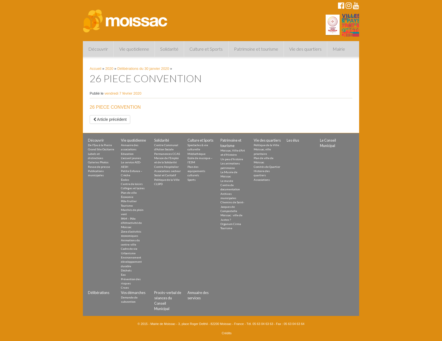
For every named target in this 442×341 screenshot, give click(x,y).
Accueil (95, 68)
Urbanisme (128, 253)
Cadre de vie (129, 248)
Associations (262, 179)
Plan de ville (129, 192)
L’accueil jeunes (131, 158)
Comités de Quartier (267, 166)
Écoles (125, 179)
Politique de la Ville (167, 179)
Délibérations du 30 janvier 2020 (143, 68)
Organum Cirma (230, 224)
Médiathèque (196, 153)
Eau (123, 274)
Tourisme (127, 205)
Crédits (227, 333)
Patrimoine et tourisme (256, 49)
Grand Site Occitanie (101, 149)
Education (127, 153)
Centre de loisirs (132, 184)
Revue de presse (99, 166)
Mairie (339, 49)
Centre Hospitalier (166, 166)
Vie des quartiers (305, 49)
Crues (125, 287)
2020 (109, 68)
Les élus (293, 140)
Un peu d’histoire (231, 159)
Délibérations (98, 292)
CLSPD (158, 184)
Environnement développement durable (131, 262)
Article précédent (110, 119)
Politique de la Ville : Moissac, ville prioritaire (267, 149)
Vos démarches (133, 292)
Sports (191, 179)
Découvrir (98, 49)
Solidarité (169, 49)
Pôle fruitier (129, 201)
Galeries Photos (98, 162)
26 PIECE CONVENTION (115, 107)
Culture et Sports (206, 49)
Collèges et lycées (133, 188)
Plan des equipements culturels (196, 171)
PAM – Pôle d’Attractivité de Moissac (131, 223)
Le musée (226, 180)
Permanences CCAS (167, 153)
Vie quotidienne (134, 49)
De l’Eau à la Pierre (100, 145)
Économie (127, 197)
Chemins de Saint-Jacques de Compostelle (232, 206)
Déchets (126, 270)
